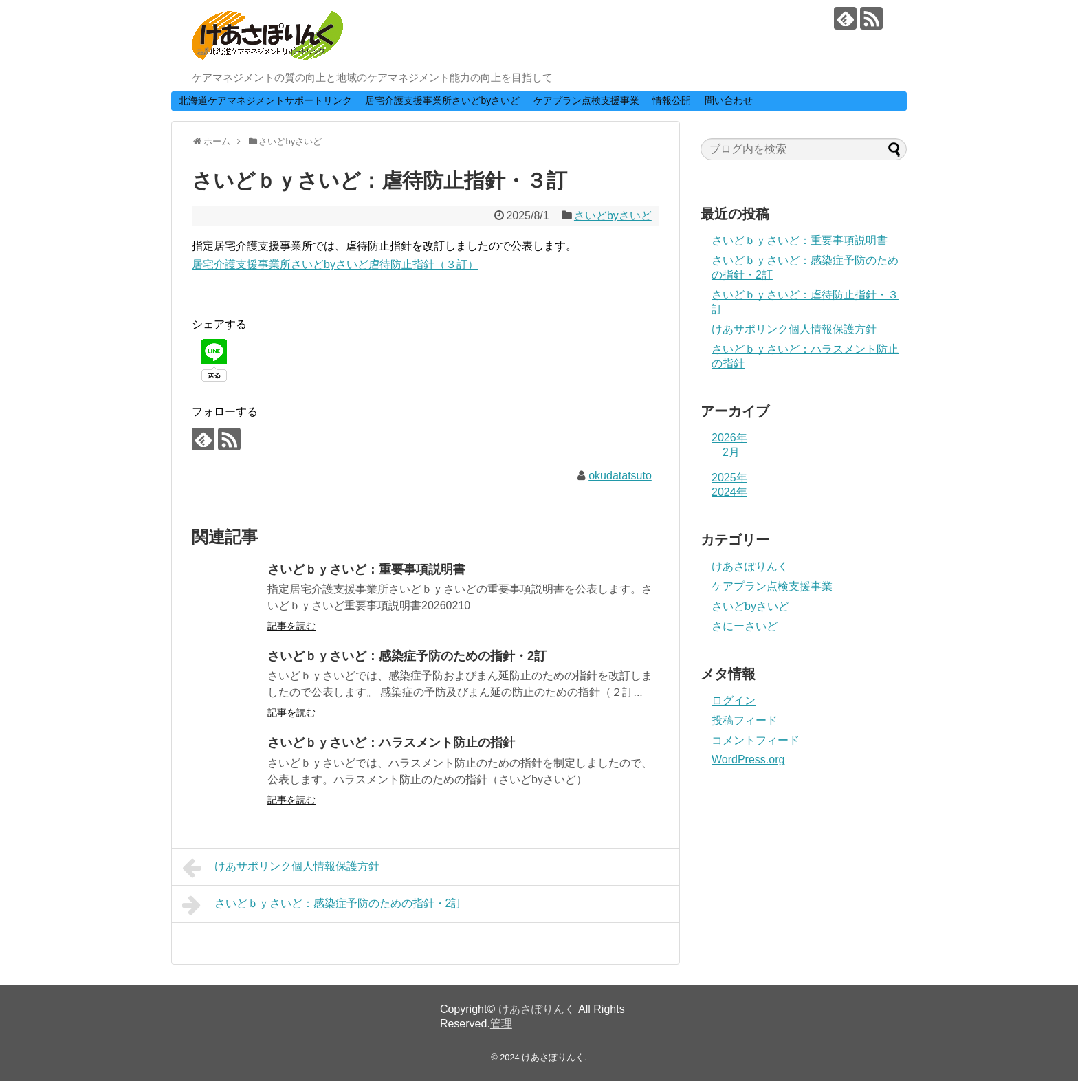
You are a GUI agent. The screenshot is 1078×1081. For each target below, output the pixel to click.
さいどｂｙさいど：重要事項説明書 (366, 569)
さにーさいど (745, 626)
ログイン (734, 700)
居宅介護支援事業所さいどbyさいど (442, 100)
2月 (731, 452)
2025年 (729, 477)
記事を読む (291, 625)
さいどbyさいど (613, 215)
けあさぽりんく (750, 566)
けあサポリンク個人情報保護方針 (281, 868)
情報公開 (671, 100)
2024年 (729, 492)
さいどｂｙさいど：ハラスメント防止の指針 (391, 743)
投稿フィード (745, 720)
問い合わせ (729, 100)
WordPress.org (748, 759)
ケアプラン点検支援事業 (586, 100)
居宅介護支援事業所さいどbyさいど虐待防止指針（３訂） (335, 264)
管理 (501, 1023)
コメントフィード (756, 740)
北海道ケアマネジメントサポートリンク (265, 100)
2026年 (729, 438)
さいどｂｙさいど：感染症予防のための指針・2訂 (407, 656)
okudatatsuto (620, 475)
